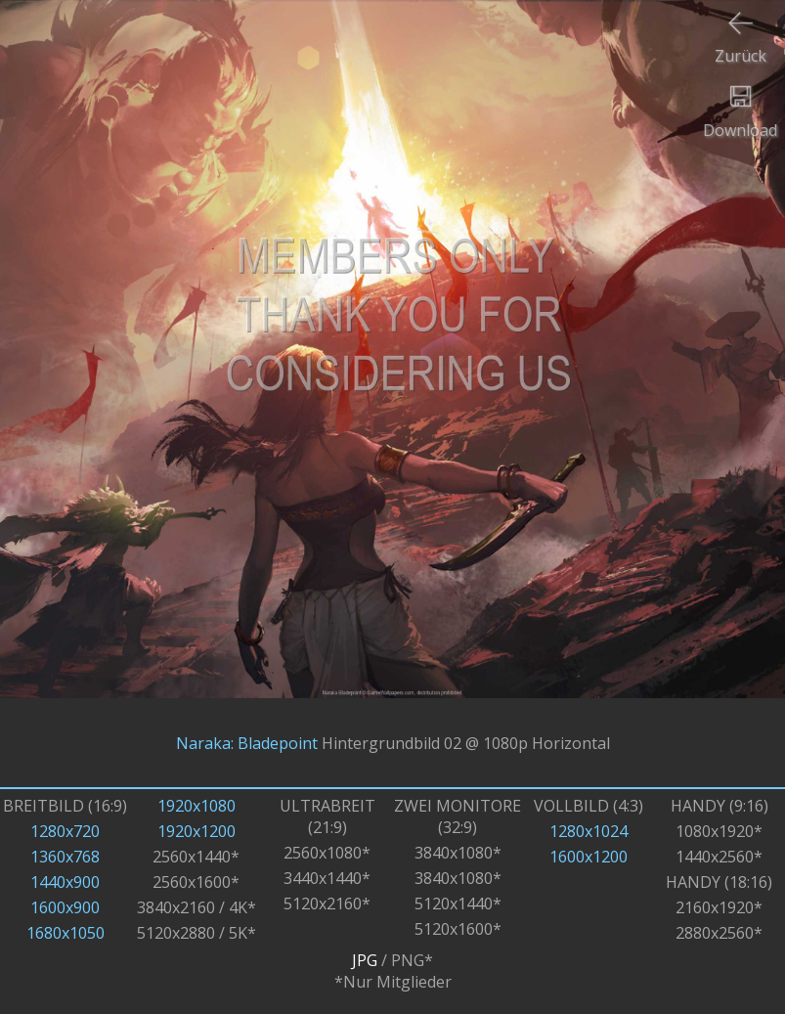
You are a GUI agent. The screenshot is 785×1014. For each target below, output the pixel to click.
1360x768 (65, 856)
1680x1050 (65, 933)
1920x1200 (196, 831)
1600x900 (65, 907)
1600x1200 (588, 856)
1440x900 (65, 882)
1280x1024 (588, 831)
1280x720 (65, 831)
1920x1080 (196, 805)
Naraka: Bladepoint (247, 743)
